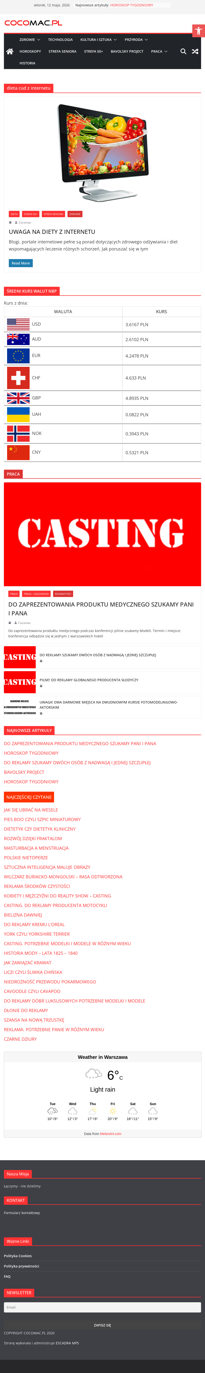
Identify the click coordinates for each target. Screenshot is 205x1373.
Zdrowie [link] (27, 39)
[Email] (102, 1307)
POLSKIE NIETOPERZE (26, 857)
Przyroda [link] (134, 39)
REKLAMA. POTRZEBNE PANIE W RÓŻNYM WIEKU (54, 1029)
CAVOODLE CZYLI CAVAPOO (32, 991)
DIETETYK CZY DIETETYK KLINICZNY (40, 829)
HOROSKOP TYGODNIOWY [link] (131, 5)
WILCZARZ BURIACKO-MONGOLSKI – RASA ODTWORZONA (63, 877)
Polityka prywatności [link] (21, 1266)
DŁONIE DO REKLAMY (26, 1010)
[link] (198, 30)
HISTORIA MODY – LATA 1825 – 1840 (41, 953)
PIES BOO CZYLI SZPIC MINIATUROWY (42, 819)
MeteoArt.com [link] (110, 1134)
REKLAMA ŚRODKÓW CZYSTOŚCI (37, 886)
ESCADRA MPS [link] (67, 1343)
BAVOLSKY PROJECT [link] (24, 772)
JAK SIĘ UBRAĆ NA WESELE (31, 810)
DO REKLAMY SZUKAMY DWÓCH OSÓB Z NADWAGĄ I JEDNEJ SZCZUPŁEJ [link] (98, 655)
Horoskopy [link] (30, 51)
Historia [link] (27, 63)
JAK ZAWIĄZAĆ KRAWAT (27, 963)
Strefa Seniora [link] (62, 51)
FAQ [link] (7, 1276)
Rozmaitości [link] (63, 594)
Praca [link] (156, 51)
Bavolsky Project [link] (127, 51)
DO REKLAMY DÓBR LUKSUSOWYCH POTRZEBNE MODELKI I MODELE (74, 1001)
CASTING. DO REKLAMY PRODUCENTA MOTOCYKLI (55, 905)
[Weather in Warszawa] (102, 1103)
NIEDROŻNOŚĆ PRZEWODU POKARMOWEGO (50, 982)
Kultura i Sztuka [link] (96, 39)
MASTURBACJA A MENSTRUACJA (36, 848)
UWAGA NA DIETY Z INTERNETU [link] (52, 231)
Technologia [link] (60, 39)
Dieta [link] (14, 214)
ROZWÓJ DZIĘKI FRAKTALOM (33, 838)
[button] (37, 39)
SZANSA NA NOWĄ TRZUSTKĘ (34, 1020)
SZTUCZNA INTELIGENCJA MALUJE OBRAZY (47, 867)
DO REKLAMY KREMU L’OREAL (34, 924)
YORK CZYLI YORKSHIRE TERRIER (37, 934)
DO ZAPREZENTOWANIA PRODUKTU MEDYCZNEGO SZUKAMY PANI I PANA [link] (101, 608)
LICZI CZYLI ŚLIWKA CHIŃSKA (33, 972)
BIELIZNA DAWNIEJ (23, 915)
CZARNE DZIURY (20, 1039)
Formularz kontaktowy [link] (22, 1212)
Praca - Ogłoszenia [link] (36, 594)
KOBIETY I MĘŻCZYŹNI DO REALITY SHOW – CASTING (57, 896)
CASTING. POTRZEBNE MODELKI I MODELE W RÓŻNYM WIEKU (67, 943)
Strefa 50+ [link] (93, 51)
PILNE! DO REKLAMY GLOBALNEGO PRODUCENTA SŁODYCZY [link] (89, 680)
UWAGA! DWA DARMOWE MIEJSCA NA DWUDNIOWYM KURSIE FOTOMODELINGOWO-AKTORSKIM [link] (109, 705)
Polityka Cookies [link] (18, 1256)
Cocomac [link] (25, 222)
